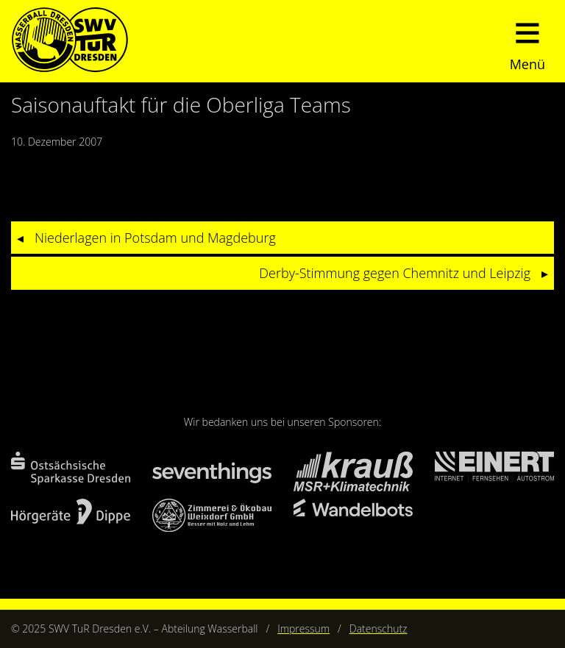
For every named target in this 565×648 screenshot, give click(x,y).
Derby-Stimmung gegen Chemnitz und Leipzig (394, 273)
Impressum (303, 628)
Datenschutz (378, 628)
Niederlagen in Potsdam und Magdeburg (155, 237)
